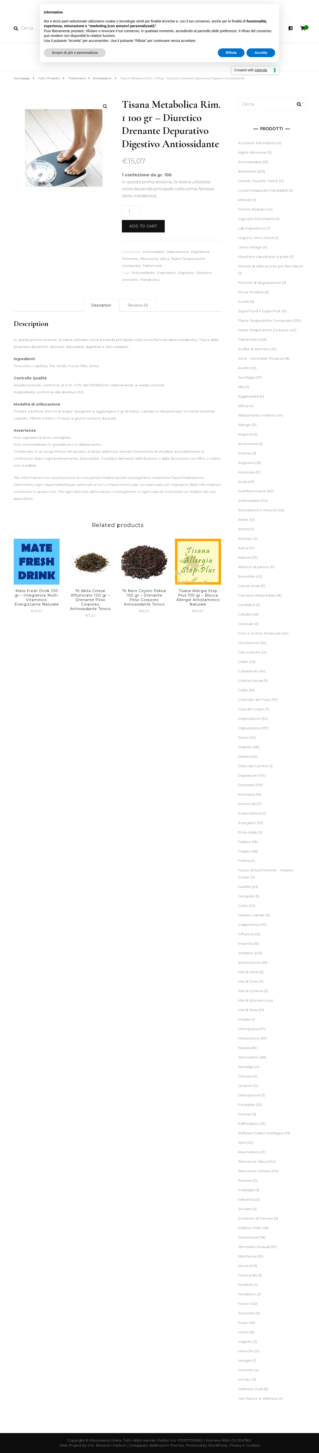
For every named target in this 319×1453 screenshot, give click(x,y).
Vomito (244, 1379)
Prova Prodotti (251, 292)
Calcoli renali (248, 586)
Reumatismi (248, 1152)
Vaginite (245, 1341)
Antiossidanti (153, 251)
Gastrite (244, 886)
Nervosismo (248, 1057)
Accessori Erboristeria (257, 143)
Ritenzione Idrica (154, 258)
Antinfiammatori (252, 491)
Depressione (249, 718)
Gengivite (246, 896)
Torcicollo (246, 1313)
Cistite (243, 661)
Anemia (244, 453)
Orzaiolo (245, 1085)
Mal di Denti (248, 972)
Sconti (243, 301)
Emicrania (246, 794)
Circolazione (248, 642)
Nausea (244, 1047)
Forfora (244, 860)
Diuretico (204, 272)
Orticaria (245, 1076)
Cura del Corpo (251, 709)
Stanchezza (248, 1237)
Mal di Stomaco (251, 1000)
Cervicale (245, 624)
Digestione (200, 251)
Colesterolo (248, 671)
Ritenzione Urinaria (254, 1171)
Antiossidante (143, 272)
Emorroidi (246, 804)
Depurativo (166, 272)
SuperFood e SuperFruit (259, 311)
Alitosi (243, 406)
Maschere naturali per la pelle (263, 256)
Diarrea (244, 756)
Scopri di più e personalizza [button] (75, 53)
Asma (243, 548)
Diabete (245, 747)
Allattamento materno (257, 415)
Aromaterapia (250, 162)
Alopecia (245, 434)
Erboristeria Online (105, 1440)
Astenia (244, 557)
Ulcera (243, 1332)
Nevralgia (246, 1066)
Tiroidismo (247, 1294)
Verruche (246, 1351)
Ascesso (245, 538)
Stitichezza (247, 1256)
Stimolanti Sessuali (254, 1247)
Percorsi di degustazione (259, 282)
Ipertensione (249, 962)
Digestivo (186, 272)
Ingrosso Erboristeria (256, 218)
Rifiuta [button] (231, 53)
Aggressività (248, 396)
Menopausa (248, 1029)
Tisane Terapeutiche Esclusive (263, 330)
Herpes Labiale (251, 915)
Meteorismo (249, 1038)
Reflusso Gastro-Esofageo (261, 1133)
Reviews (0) (138, 305)
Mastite (244, 1019)
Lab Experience (251, 228)
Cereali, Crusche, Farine (258, 181)
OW (90, 1445)
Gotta (243, 905)
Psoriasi (244, 1114)
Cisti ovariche (249, 652)
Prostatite (246, 1104)
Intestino (245, 953)
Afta (241, 387)
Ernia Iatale (247, 832)
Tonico (243, 1303)
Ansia (242, 481)
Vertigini (245, 1360)
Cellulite (244, 614)
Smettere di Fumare (255, 1218)
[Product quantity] (131, 211)
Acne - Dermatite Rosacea (261, 358)
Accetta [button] (260, 53)
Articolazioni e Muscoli (257, 510)
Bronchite (246, 576)
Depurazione (177, 251)
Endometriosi (250, 813)
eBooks (245, 200)
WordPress (217, 1445)
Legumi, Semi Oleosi (256, 237)
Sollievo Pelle (249, 1228)
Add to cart (143, 226)
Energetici (247, 823)
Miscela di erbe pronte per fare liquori (270, 266)
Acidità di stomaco (254, 349)
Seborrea (246, 1199)
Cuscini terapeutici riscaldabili (263, 190)
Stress (243, 1265)
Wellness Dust (250, 1389)
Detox (243, 737)
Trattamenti (152, 265)
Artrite (243, 519)
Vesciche (245, 1370)
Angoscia (246, 462)
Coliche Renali (250, 680)
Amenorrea (248, 443)
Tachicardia (247, 1275)
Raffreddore (248, 1123)
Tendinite (245, 1284)
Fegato (244, 851)
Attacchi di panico (253, 567)
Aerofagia (246, 377)
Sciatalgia (246, 1190)
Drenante (130, 258)
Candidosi (246, 605)
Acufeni (244, 368)
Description (101, 305)
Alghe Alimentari (252, 152)
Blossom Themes (168, 1445)
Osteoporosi (249, 1095)
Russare (245, 1180)
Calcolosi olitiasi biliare (257, 595)
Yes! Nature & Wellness (257, 1398)
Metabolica (150, 279)
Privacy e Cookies (244, 1445)
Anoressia (246, 472)
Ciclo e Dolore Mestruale (259, 633)
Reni (242, 1142)
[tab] (101, 305)
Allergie (244, 424)
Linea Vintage (250, 247)
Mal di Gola (247, 981)
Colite (243, 690)
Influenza (246, 934)
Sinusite (244, 1209)
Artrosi (243, 529)
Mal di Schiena (250, 991)
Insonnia (245, 943)
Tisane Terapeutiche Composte (265, 320)
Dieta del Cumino (253, 766)
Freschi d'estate (251, 209)
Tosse (243, 1322)
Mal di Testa (248, 1010)
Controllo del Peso (254, 699)
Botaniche (247, 171)
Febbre (244, 841)
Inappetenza (249, 924)
